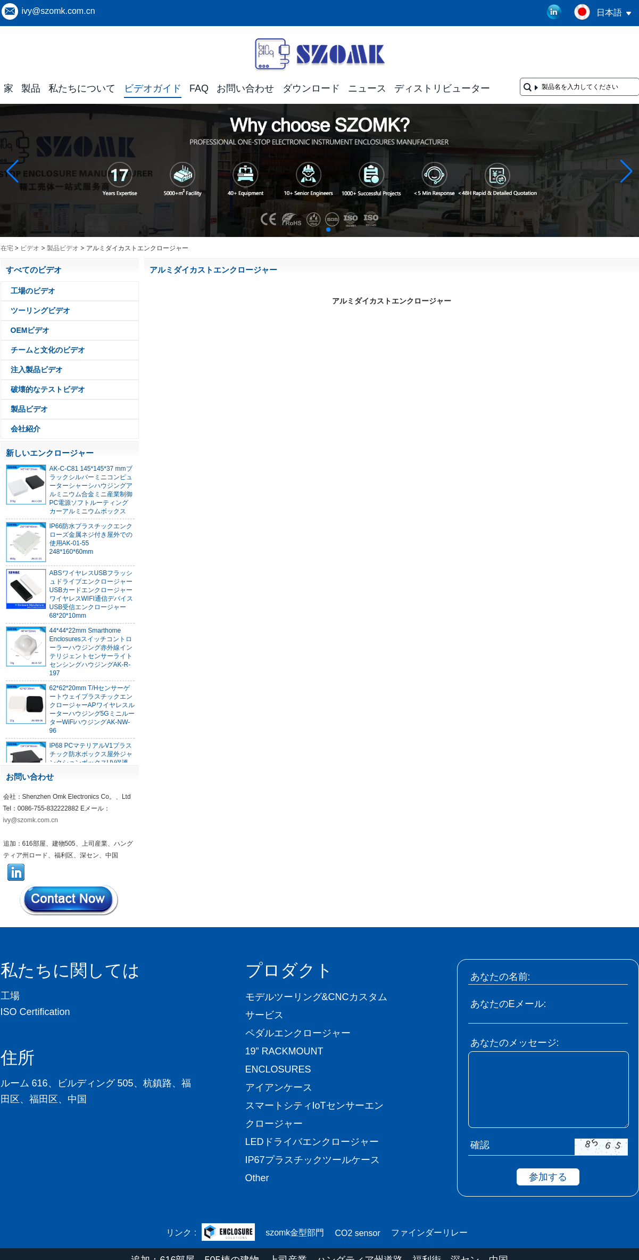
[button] (303, 229)
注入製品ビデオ (37, 369)
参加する (548, 1177)
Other (257, 1178)
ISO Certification (35, 1012)
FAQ (199, 88)
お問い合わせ (245, 88)
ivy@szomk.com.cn (58, 10)
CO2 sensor (357, 1233)
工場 (10, 996)
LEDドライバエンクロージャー (312, 1141)
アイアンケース (278, 1087)
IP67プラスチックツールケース (312, 1160)
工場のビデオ (33, 291)
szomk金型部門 (294, 1232)
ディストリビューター (442, 88)
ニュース (367, 88)
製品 (30, 88)
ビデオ (29, 248)
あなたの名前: (500, 976)
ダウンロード (311, 88)
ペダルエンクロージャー (298, 1033)
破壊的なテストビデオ (48, 389)
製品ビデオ (63, 248)
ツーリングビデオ (40, 310)
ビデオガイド (152, 88)
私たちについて (81, 88)
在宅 (7, 248)
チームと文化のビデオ (48, 350)
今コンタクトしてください (69, 900)
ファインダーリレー (429, 1232)
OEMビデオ (30, 330)
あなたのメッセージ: (514, 1042)
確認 (479, 1145)
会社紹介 (25, 428)
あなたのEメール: (508, 1004)
